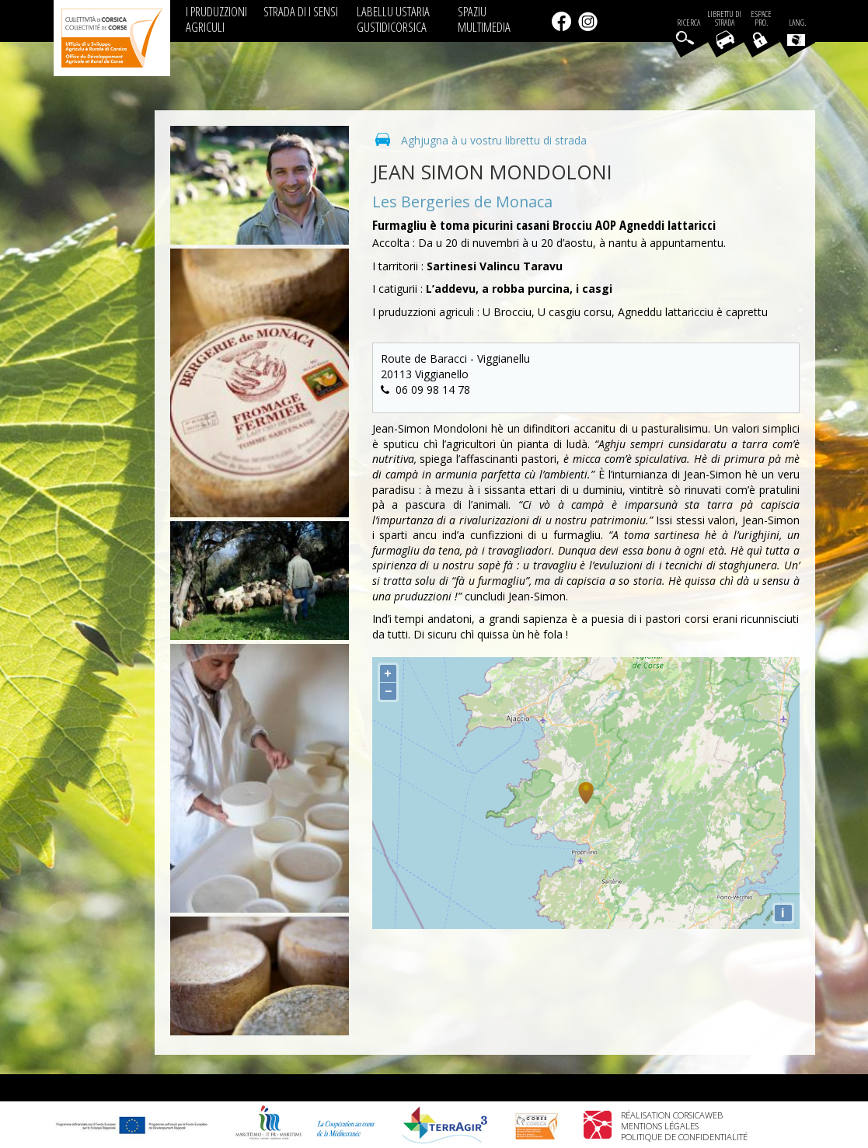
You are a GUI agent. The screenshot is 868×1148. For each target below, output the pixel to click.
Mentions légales (660, 1126)
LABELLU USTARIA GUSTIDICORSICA (393, 19)
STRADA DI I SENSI (300, 11)
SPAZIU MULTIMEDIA (484, 19)
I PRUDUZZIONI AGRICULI (216, 19)
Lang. (796, 32)
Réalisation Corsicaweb (672, 1115)
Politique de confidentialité (684, 1137)
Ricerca (688, 23)
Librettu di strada (724, 18)
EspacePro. (761, 18)
